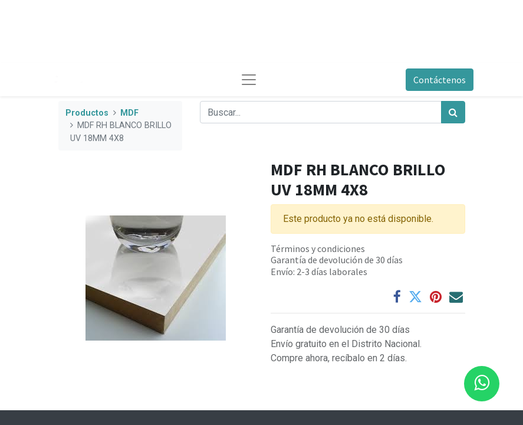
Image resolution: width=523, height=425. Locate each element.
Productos (86, 113)
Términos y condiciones (318, 248)
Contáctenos (439, 80)
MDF (129, 113)
